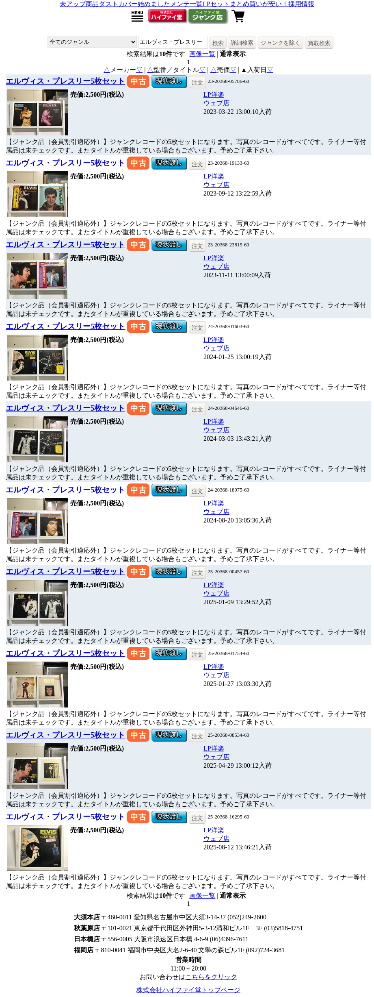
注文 (197, 82)
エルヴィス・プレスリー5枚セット (65, 81)
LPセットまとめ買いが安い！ (245, 3)
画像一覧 (202, 53)
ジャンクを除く (280, 42)
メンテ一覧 (186, 3)
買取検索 (319, 43)
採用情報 (301, 3)
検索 (218, 43)
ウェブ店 (216, 103)
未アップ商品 (79, 3)
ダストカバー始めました (134, 3)
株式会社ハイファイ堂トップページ (188, 989)
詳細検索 (242, 42)
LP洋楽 (213, 94)
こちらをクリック (211, 976)
